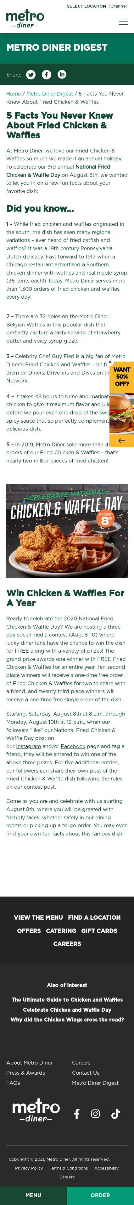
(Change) (118, 6)
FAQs (13, 1083)
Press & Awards (25, 1073)
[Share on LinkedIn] (62, 76)
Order (100, 1195)
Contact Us (85, 1073)
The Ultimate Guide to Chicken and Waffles (67, 1000)
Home (13, 93)
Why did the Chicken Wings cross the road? (67, 1019)
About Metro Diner (29, 1062)
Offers (29, 931)
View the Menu (38, 918)
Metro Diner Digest (49, 93)
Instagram (28, 746)
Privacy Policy (29, 1168)
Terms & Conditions (69, 1168)
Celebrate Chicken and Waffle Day (67, 1010)
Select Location (86, 6)
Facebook (73, 746)
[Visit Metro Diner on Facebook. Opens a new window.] (77, 1115)
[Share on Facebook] (46, 76)
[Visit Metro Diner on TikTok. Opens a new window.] (115, 1115)
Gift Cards (99, 931)
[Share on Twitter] (31, 76)
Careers (67, 944)
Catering (61, 931)
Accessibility (106, 1168)
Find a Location (94, 918)
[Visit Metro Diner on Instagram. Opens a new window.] (95, 1115)
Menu (34, 1195)
